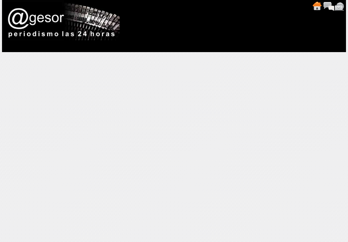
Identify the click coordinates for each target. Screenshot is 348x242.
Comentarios (328, 6)
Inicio (317, 6)
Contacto (339, 6)
